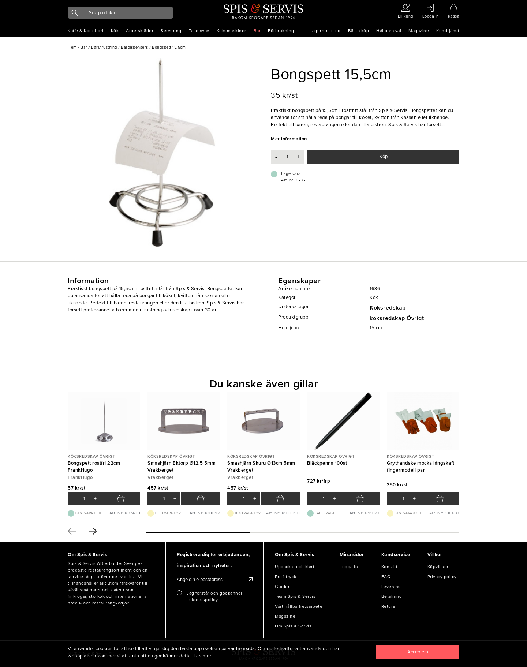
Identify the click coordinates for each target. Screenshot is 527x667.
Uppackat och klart (294, 566)
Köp (384, 157)
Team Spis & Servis (295, 596)
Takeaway (199, 30)
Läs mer (203, 656)
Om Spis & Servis (293, 626)
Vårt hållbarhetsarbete (298, 606)
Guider (282, 586)
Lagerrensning (325, 30)
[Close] (418, 652)
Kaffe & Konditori (86, 30)
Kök (115, 30)
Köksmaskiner (231, 30)
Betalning (391, 596)
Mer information (289, 139)
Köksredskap (388, 307)
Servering (171, 30)
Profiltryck (285, 576)
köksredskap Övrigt (397, 318)
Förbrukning (281, 30)
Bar (257, 30)
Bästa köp (358, 30)
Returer (389, 606)
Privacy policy (442, 576)
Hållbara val (388, 30)
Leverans (391, 586)
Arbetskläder (139, 30)
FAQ (386, 576)
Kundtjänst (447, 30)
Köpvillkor (438, 566)
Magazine (418, 30)
